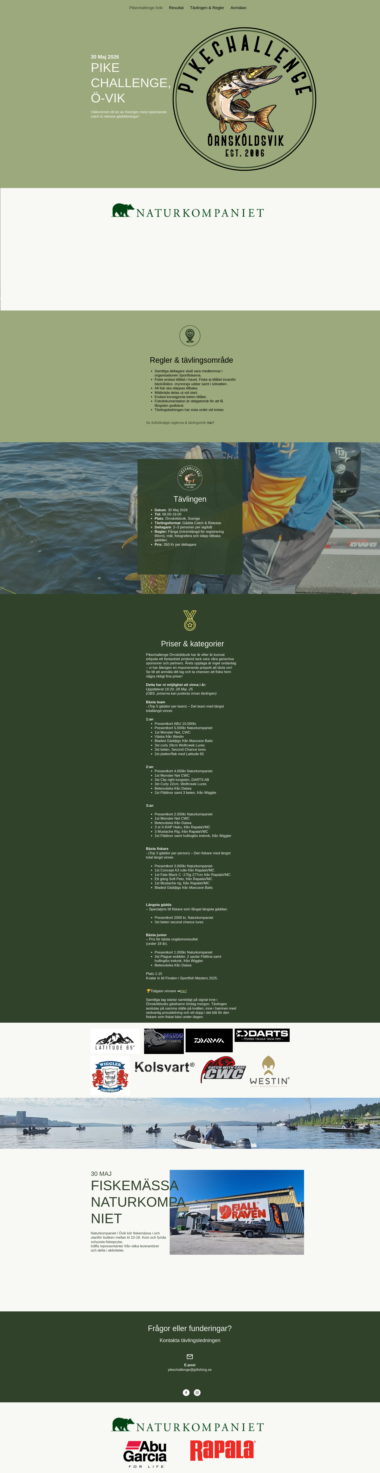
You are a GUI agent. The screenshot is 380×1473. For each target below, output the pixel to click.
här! (183, 991)
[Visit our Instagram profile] (197, 1392)
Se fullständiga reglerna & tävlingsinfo (180, 423)
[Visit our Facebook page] (186, 1392)
